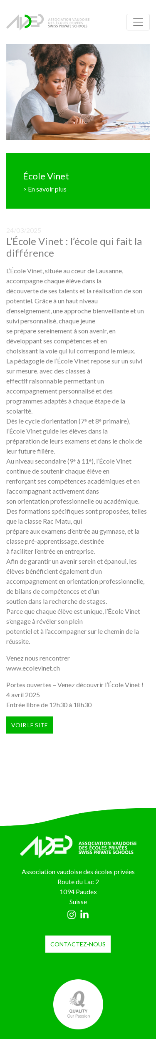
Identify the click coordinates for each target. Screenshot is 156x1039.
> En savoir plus (45, 189)
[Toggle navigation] (138, 22)
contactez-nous (78, 944)
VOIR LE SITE (29, 725)
